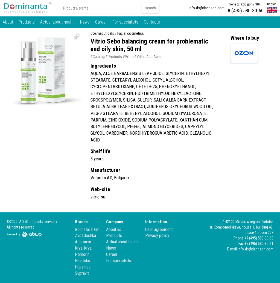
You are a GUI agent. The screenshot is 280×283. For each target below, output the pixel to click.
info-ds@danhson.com (206, 8)
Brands (81, 221)
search (150, 8)
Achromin (83, 241)
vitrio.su (98, 197)
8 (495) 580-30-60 (246, 10)
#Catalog (98, 56)
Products (27, 22)
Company (114, 221)
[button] (76, 36)
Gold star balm (87, 229)
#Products (114, 56)
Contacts (152, 22)
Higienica (83, 267)
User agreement (159, 229)
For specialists (125, 22)
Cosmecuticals (102, 33)
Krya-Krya (83, 248)
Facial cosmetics (130, 33)
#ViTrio (128, 56)
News (85, 22)
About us (113, 229)
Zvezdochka (85, 235)
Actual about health (57, 22)
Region (271, 4)
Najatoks (82, 260)
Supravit (82, 273)
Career (101, 22)
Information (156, 221)
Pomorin (82, 254)
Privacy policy (157, 235)
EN (50, 4)
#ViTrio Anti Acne (148, 56)
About (8, 22)
